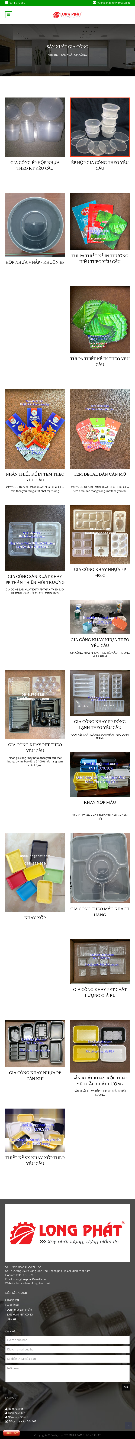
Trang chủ (52, 54)
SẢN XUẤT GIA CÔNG (74, 54)
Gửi (126, 1387)
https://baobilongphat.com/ (33, 1283)
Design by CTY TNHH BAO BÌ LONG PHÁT (76, 1435)
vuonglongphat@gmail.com (111, 2)
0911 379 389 (15, 2)
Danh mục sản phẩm (18, 1309)
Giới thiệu (12, 1304)
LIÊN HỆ (10, 1319)
